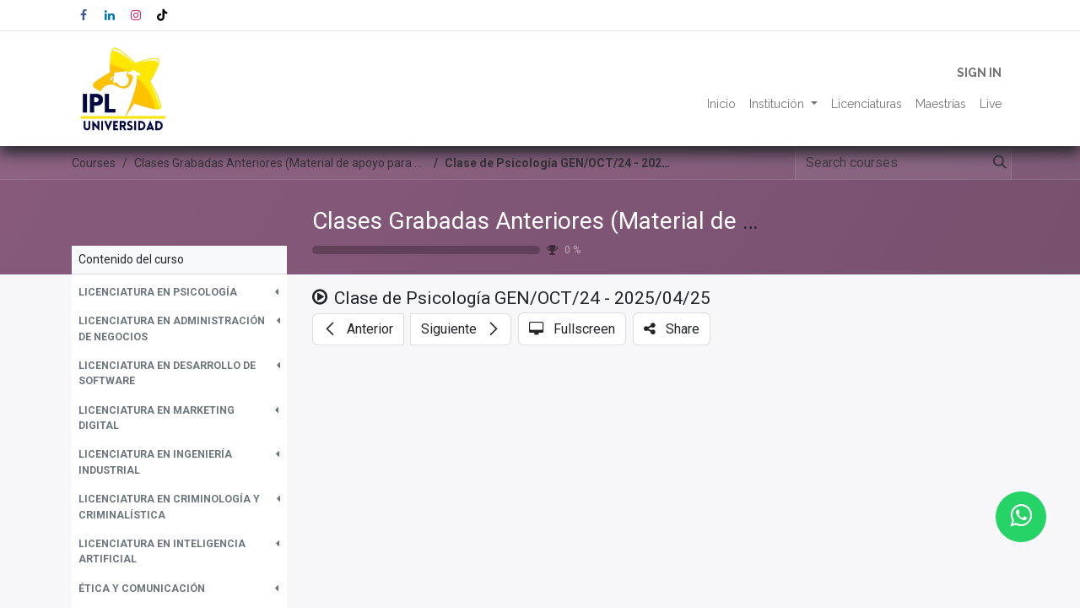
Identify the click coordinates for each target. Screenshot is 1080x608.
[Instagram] (136, 15)
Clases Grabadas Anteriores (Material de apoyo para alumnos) (637, 221)
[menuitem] (721, 104)
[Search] (996, 163)
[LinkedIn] (110, 15)
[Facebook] (83, 15)
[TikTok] (162, 15)
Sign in (979, 72)
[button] (179, 292)
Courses (94, 163)
